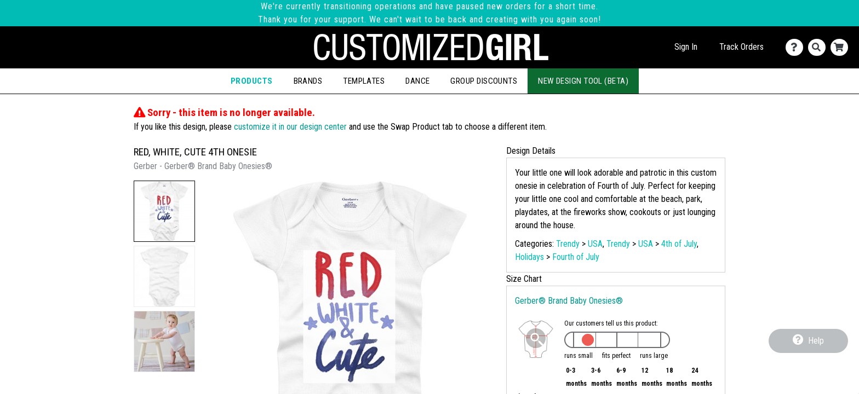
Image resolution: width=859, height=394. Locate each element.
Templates (364, 81)
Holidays (529, 257)
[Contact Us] (797, 47)
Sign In (685, 47)
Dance (417, 81)
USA (595, 244)
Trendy (568, 244)
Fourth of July (575, 257)
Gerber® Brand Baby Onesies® (569, 301)
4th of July (679, 244)
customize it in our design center (290, 126)
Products (252, 81)
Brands (308, 81)
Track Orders (741, 47)
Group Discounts (483, 81)
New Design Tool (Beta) (583, 81)
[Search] (819, 47)
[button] (164, 211)
